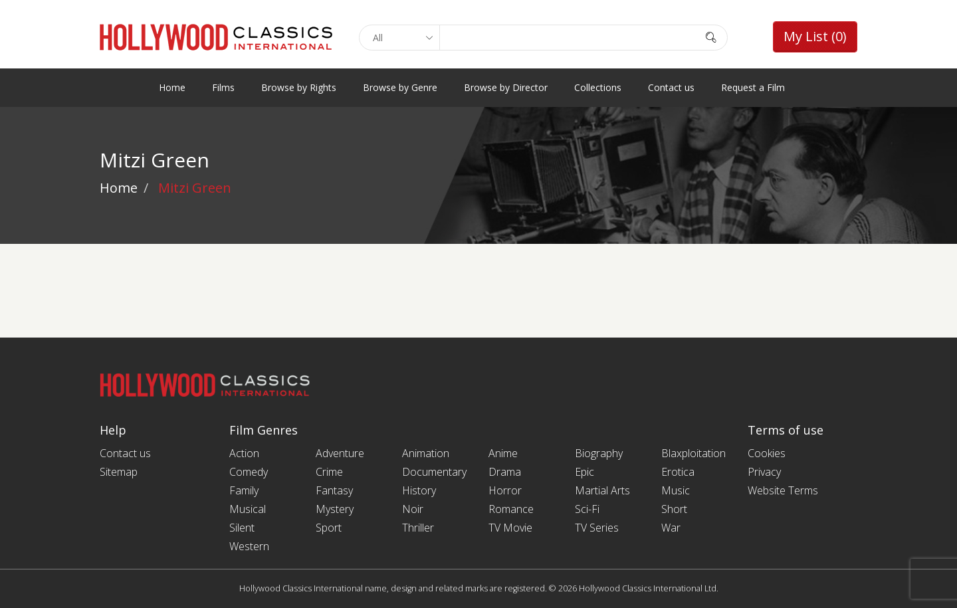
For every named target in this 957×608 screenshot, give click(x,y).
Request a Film (753, 87)
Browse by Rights (298, 87)
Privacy (764, 471)
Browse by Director (506, 87)
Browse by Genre (400, 87)
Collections (597, 87)
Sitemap (119, 471)
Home (172, 87)
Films (223, 87)
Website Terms (783, 490)
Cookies (767, 453)
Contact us (671, 87)
